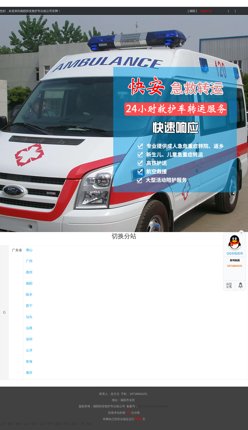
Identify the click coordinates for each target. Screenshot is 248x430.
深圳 (29, 339)
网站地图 (221, 11)
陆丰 (29, 294)
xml (232, 11)
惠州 (29, 272)
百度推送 (242, 11)
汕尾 (29, 328)
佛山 (29, 250)
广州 (29, 261)
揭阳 (29, 283)
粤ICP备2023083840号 (153, 406)
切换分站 (206, 11)
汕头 (29, 317)
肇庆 (29, 372)
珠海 (29, 361)
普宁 (29, 305)
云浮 (29, 350)
